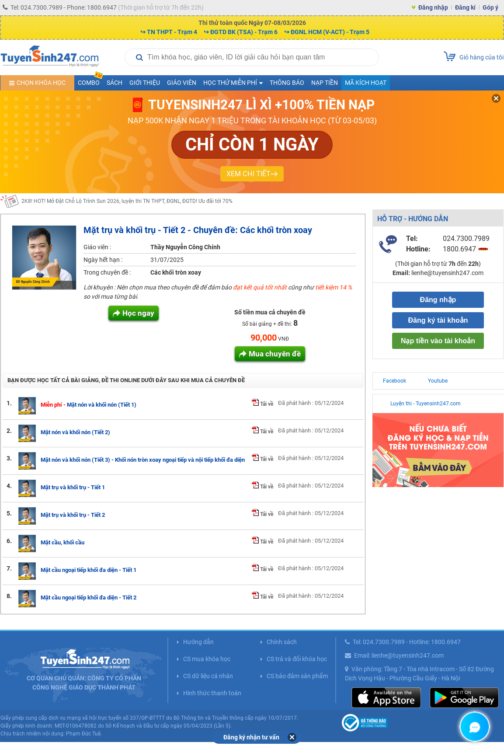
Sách (114, 82)
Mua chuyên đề (275, 353)
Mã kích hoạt (365, 82)
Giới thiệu (144, 82)
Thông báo (287, 82)
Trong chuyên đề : (107, 272)
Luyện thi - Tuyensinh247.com (425, 404)
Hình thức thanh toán (212, 693)
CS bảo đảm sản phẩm (297, 675)
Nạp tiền (324, 82)
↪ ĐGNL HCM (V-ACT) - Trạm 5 (326, 31)
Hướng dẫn (198, 641)
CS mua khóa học (206, 658)
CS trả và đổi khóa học (297, 658)
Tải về (262, 404)
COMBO (90, 80)
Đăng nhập (433, 7)
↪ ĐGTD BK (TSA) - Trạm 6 (241, 31)
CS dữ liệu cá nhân (208, 675)
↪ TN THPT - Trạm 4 (168, 31)
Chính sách (282, 641)
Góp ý (490, 7)
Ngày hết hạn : (102, 259)
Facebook (394, 381)
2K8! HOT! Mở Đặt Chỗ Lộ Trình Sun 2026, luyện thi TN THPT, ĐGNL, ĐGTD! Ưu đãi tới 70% (127, 202)
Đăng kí (465, 7)
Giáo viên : (97, 247)
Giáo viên (181, 82)
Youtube (438, 381)
